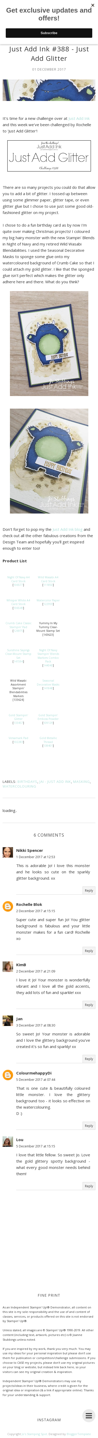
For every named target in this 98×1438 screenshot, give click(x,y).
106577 (18, 585)
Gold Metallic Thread (48, 740)
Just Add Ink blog (68, 529)
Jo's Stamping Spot (34, 1434)
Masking (81, 781)
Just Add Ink (79, 118)
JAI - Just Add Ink (55, 781)
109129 (48, 723)
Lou (19, 1139)
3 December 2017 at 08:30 (35, 1025)
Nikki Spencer (29, 850)
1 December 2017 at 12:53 (35, 857)
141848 (48, 688)
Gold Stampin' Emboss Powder (48, 717)
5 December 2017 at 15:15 (35, 1146)
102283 (18, 742)
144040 (48, 665)
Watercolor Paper (48, 600)
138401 (48, 745)
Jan (19, 1018)
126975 (18, 631)
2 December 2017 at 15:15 (35, 911)
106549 (18, 608)
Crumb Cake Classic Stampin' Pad (18, 625)
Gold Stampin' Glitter (18, 717)
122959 (48, 604)
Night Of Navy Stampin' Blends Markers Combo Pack (48, 656)
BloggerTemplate (79, 1434)
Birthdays (27, 781)
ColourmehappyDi (33, 1073)
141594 (18, 661)
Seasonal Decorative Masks (48, 682)
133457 (18, 723)
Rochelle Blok (29, 904)
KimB (21, 964)
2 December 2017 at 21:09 (35, 971)
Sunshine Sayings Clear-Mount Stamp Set (18, 654)
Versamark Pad (18, 738)
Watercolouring (19, 786)
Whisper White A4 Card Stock (18, 602)
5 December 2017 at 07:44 (35, 1079)
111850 (48, 585)
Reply (89, 890)
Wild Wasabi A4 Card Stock (48, 579)
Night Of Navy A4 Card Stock (18, 579)
